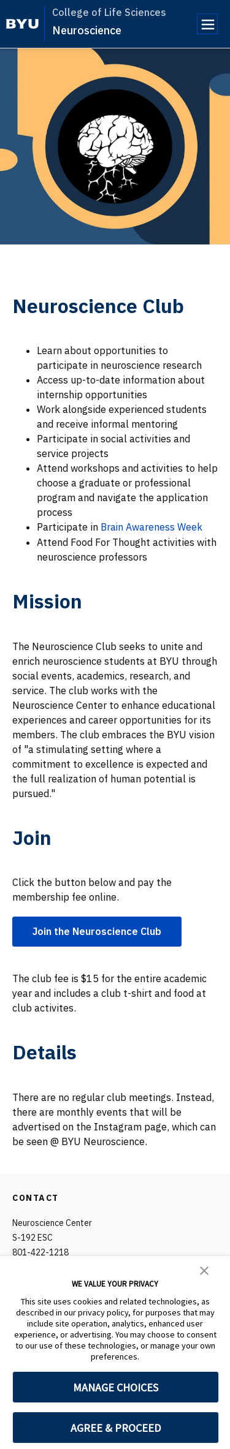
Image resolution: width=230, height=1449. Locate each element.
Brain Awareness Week (152, 527)
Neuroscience (86, 30)
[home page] (22, 24)
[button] (204, 1269)
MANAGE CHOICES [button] (115, 1387)
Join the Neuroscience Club (97, 931)
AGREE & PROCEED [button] (116, 1428)
